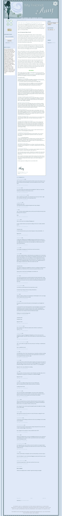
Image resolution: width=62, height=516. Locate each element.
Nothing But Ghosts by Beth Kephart (23, 102)
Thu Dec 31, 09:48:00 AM (22, 357)
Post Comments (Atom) (25, 500)
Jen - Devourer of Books (21, 443)
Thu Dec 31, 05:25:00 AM (22, 250)
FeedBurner (12, 42)
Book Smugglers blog (32, 73)
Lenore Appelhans (20, 285)
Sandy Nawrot (19, 237)
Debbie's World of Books (21, 460)
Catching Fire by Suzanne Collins (23, 116)
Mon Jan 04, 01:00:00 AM (22, 457)
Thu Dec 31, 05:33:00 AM (22, 282)
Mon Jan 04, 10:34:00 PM (22, 463)
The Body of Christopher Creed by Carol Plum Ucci (26, 96)
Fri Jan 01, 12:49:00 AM (22, 440)
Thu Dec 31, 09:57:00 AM (22, 368)
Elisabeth (18, 253)
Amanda (18, 247)
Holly (18, 381)
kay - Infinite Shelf (20, 326)
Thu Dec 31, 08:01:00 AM (22, 323)
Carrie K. (18, 434)
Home (31, 498)
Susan (18, 371)
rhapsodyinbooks (19, 417)
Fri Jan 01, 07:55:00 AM (22, 449)
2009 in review (24, 173)
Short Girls (19, 137)
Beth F (18, 294)
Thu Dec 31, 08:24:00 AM (22, 330)
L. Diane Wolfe (19, 202)
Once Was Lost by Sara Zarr (22, 148)
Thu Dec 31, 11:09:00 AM (22, 378)
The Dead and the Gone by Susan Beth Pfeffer (25, 88)
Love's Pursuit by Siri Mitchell (22, 128)
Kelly (18, 351)
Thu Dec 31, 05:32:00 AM (22, 263)
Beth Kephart (19, 187)
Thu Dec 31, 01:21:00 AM (22, 185)
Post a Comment (19, 466)
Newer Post (18, 498)
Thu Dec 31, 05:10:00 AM (22, 226)
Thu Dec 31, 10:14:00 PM (22, 432)
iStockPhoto (53, 42)
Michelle (18, 301)
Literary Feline (19, 333)
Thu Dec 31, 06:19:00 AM (22, 291)
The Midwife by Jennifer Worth (23, 143)
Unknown (18, 219)
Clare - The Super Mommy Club (22, 195)
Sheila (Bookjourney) (20, 425)
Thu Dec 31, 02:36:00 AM (22, 192)
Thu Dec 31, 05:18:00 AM (22, 244)
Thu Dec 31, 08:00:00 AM (22, 314)
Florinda (18, 360)
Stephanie (18, 411)
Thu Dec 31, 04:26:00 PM (22, 409)
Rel (17, 209)
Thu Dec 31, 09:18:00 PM (22, 422)
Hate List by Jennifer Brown (22, 109)
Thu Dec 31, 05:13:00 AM (22, 235)
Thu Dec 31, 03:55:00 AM (22, 206)
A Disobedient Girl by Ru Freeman (23, 132)
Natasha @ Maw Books (20, 179)
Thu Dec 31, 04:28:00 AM (22, 216)
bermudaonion (19, 390)
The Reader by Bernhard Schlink (23, 78)
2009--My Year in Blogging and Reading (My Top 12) (30, 23)
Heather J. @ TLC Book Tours (21, 341)
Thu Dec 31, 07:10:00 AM (22, 298)
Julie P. (18, 275)
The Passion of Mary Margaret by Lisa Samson (25, 120)
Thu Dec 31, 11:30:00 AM (22, 388)
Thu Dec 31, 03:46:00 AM (22, 199)
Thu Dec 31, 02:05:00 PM (22, 396)
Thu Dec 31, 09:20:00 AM (22, 339)
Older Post (44, 498)
